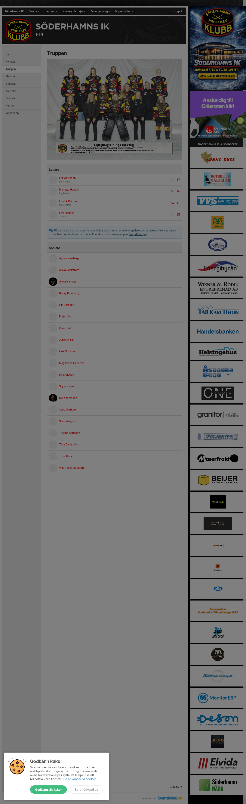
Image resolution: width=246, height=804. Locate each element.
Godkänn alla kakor (48, 789)
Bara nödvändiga (86, 789)
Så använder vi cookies (80, 779)
